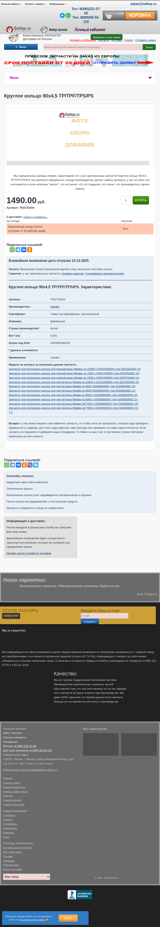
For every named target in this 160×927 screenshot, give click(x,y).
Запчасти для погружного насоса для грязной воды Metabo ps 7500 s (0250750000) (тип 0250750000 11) (74, 377)
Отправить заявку (145, 40)
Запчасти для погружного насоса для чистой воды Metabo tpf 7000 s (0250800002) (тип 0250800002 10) (73, 403)
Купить (141, 200)
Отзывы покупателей (13, 804)
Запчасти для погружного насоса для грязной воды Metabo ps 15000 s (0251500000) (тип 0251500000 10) (75, 369)
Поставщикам (10, 824)
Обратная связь (11, 865)
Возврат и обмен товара (15, 791)
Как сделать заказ (12, 852)
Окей (68, 918)
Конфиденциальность (14, 787)
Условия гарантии (72, 273)
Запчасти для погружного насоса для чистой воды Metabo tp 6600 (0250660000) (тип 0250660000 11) (72, 390)
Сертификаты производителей (104, 273)
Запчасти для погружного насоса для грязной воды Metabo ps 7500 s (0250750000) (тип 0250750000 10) (74, 373)
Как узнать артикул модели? (17, 847)
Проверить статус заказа (106, 37)
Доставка (116, 40)
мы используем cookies (33, 919)
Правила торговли (12, 800)
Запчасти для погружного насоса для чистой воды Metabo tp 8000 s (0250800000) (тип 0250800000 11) (73, 399)
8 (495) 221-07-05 (25, 746)
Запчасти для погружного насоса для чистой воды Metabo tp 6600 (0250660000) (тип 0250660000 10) (72, 386)
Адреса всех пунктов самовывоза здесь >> (30, 769)
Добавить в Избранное (83, 40)
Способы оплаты (11, 783)
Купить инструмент (12, 869)
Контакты (103, 40)
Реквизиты (8, 832)
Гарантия (7, 795)
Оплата (128, 40)
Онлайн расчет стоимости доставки (28, 553)
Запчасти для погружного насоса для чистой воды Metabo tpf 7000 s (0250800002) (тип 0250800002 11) (73, 408)
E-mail (6, 837)
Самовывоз (9, 860)
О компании (9, 815)
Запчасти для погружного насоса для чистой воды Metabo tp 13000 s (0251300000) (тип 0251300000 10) (74, 382)
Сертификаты (10, 828)
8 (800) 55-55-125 (41, 750)
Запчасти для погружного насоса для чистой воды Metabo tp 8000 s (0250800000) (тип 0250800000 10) (73, 395)
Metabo (54, 306)
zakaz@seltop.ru (143, 4)
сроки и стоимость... (35, 217)
